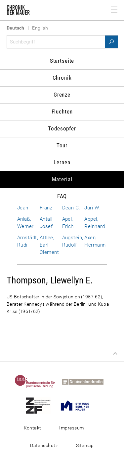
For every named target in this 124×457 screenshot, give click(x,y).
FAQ (62, 196)
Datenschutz (44, 445)
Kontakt (32, 427)
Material (62, 179)
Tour (62, 145)
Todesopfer (62, 128)
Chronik (62, 77)
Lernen (62, 162)
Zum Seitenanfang (115, 353)
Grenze (62, 94)
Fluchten (62, 111)
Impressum (71, 427)
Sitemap (85, 445)
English (40, 28)
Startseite (62, 60)
